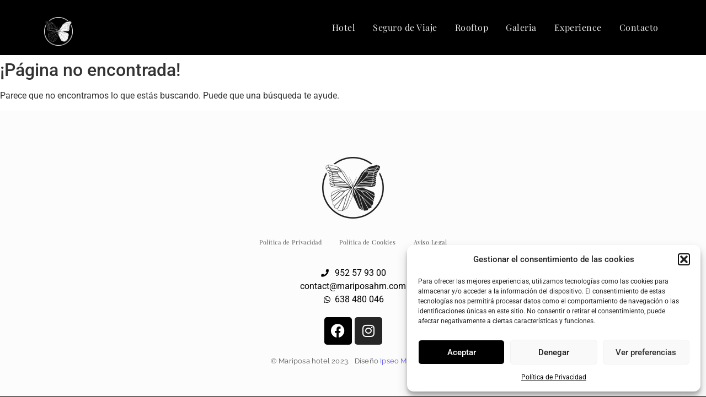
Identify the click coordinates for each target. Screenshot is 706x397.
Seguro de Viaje (405, 27)
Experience (578, 27)
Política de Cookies (367, 242)
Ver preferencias (646, 352)
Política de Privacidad (553, 377)
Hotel (344, 27)
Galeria (521, 27)
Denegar (553, 352)
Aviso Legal (430, 242)
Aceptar (461, 352)
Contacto (639, 27)
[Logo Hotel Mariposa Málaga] (58, 31)
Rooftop (472, 27)
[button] (683, 259)
